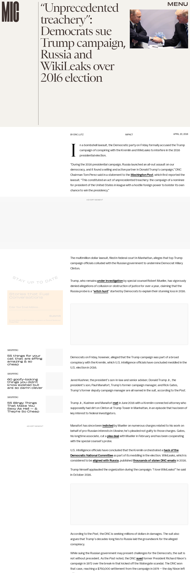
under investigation (110, 280)
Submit (55, 318)
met (115, 403)
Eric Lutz (78, 134)
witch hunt (101, 291)
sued (139, 558)
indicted (107, 425)
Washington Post (142, 174)
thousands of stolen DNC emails (154, 460)
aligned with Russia (106, 460)
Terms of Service (52, 323)
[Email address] (35, 309)
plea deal (113, 436)
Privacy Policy (13, 324)
